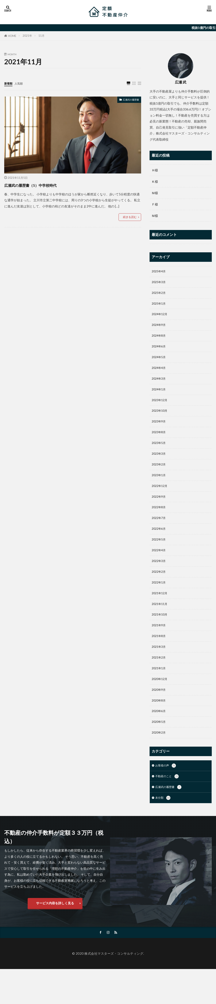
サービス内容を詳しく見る (55, 936)
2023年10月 (160, 420)
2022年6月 (159, 545)
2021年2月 (159, 682)
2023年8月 (159, 443)
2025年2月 (159, 294)
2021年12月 (160, 614)
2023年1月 (159, 488)
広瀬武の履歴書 (128, 100)
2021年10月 (160, 636)
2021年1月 (159, 694)
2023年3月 (159, 466)
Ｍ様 (155, 193)
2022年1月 (159, 602)
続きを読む (130, 217)
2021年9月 (159, 648)
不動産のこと (168, 807)
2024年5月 (159, 363)
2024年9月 (159, 329)
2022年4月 (159, 568)
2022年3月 (159, 580)
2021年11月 (160, 625)
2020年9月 (159, 716)
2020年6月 (159, 739)
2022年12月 (160, 500)
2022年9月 (159, 511)
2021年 (27, 35)
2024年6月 (159, 351)
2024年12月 (160, 317)
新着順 (9, 83)
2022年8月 (159, 522)
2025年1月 (159, 306)
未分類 (163, 830)
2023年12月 (160, 408)
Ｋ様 (155, 181)
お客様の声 (166, 796)
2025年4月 (159, 272)
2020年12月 (160, 705)
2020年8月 (159, 728)
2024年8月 (159, 340)
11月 (41, 35)
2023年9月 (159, 431)
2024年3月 (159, 386)
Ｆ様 (155, 204)
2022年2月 (159, 591)
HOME (12, 35)
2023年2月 (159, 477)
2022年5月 (159, 557)
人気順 (20, 83)
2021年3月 (159, 671)
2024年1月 (159, 397)
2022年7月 (159, 534)
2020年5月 (159, 751)
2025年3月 (159, 283)
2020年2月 (159, 762)
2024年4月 (159, 374)
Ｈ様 (155, 170)
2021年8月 (159, 659)
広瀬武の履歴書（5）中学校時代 (44, 184)
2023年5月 (159, 454)
